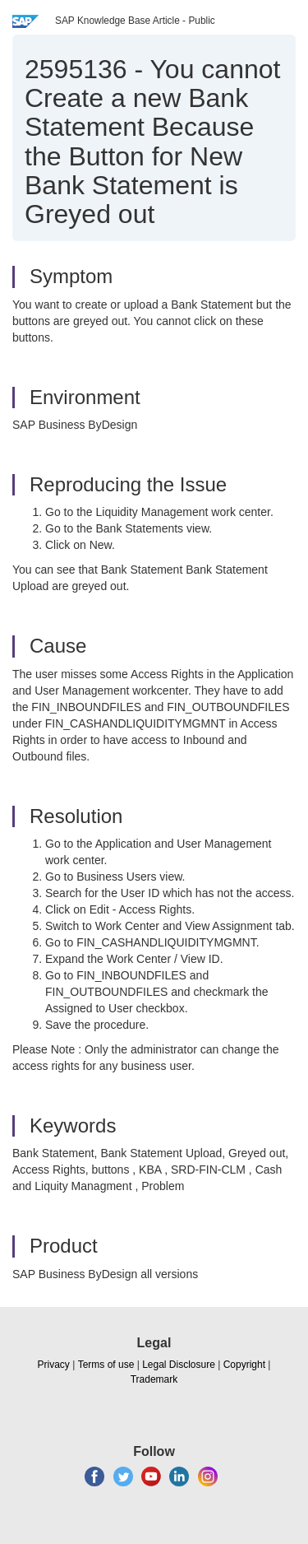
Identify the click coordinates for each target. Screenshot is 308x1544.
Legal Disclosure (178, 1364)
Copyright (244, 1364)
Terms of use (106, 1364)
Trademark (154, 1379)
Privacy (54, 1364)
